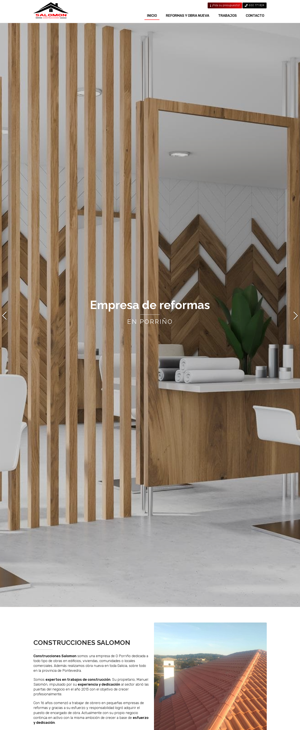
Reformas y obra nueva (187, 15)
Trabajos (227, 15)
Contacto (255, 15)
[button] (5, 316)
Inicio (152, 15)
